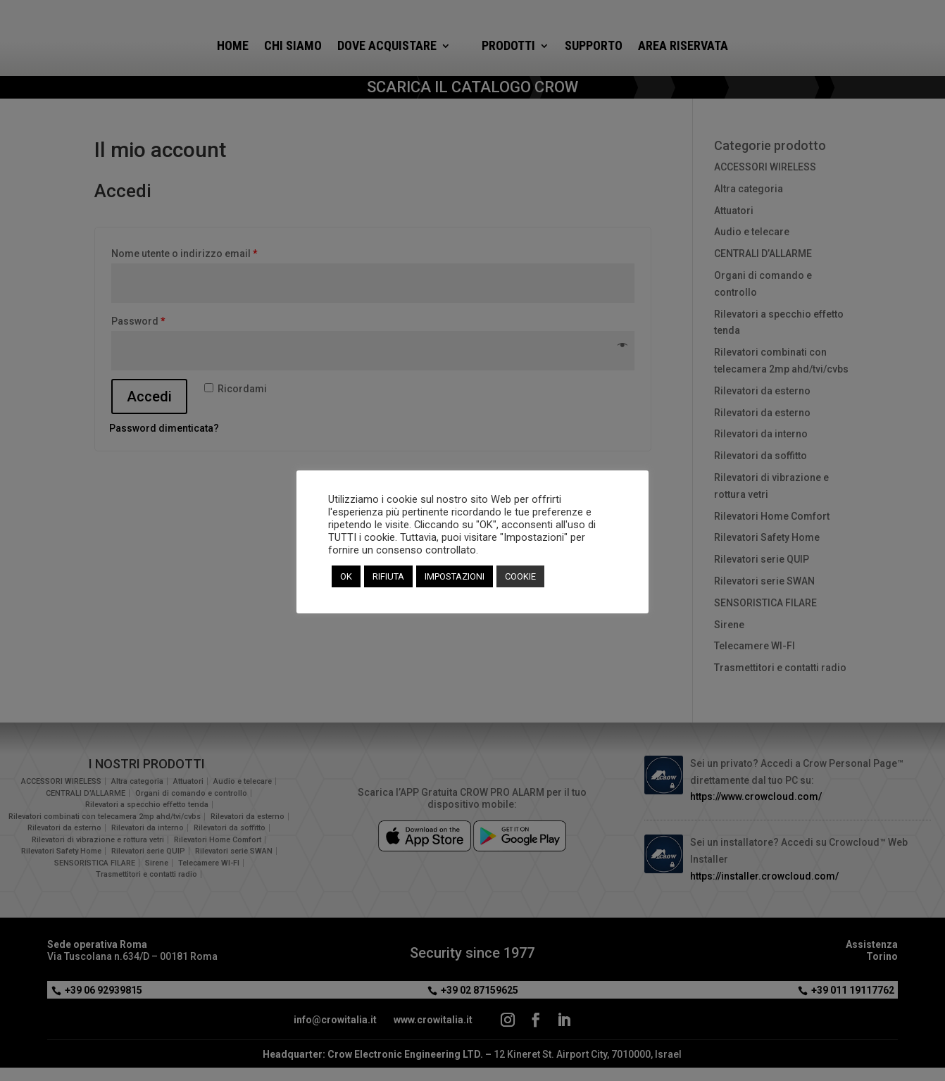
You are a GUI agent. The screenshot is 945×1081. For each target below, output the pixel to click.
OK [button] (346, 576)
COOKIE (520, 576)
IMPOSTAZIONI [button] (454, 576)
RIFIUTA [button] (388, 576)
